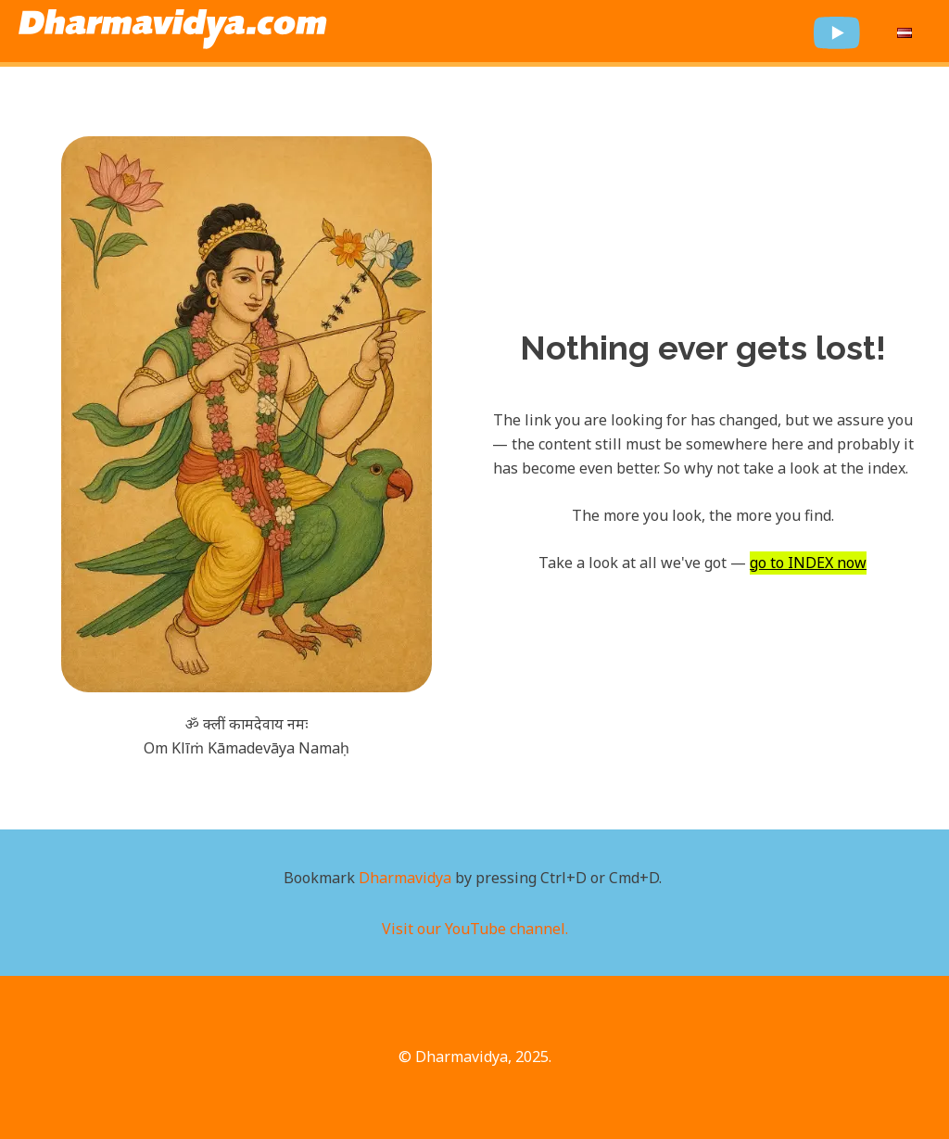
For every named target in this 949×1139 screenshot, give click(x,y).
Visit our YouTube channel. (475, 928)
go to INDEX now (808, 562)
